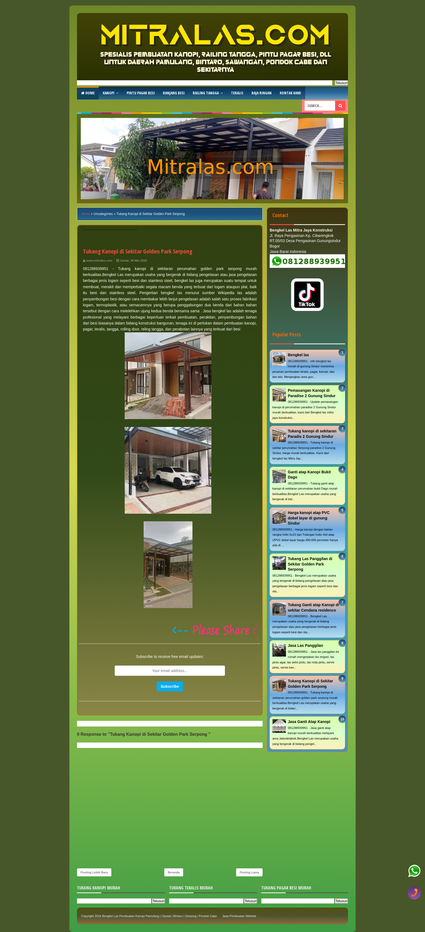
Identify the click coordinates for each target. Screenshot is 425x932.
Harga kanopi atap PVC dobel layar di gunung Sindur (309, 517)
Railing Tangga (206, 92)
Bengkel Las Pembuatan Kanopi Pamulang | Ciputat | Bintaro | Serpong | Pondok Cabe (159, 916)
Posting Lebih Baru (94, 872)
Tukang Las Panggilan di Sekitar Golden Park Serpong (310, 564)
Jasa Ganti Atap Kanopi (309, 721)
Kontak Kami (290, 92)
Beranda (174, 872)
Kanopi (108, 92)
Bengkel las (298, 355)
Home (88, 92)
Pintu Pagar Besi (141, 92)
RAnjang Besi (174, 92)
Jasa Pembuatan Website (239, 916)
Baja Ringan (262, 92)
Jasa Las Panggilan (305, 645)
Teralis (237, 92)
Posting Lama (249, 872)
